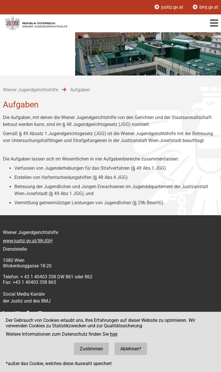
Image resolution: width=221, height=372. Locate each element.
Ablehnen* (130, 349)
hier (113, 334)
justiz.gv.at (169, 7)
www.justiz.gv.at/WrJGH (27, 240)
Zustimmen (91, 349)
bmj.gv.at (205, 7)
